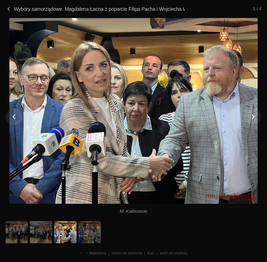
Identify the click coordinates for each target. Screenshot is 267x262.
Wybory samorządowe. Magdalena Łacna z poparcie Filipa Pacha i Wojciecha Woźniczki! (95, 9)
